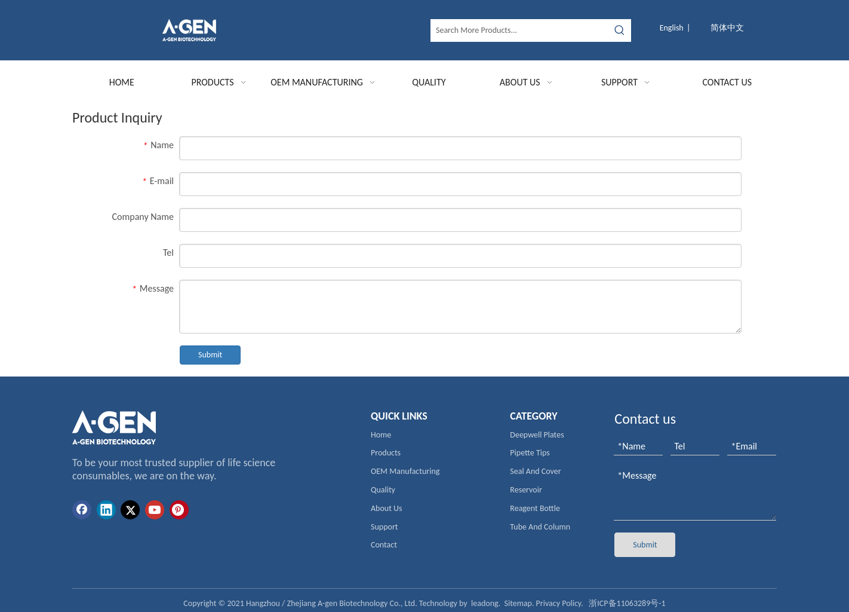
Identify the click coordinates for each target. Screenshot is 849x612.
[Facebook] (81, 509)
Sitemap (518, 603)
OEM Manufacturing (405, 471)
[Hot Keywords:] (619, 30)
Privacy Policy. (559, 603)
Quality (383, 490)
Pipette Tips (529, 453)
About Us (386, 508)
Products (386, 453)
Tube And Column (540, 527)
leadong (485, 603)
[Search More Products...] (520, 30)
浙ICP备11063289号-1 (627, 603)
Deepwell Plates (537, 435)
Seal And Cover (535, 471)
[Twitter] (130, 509)
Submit (210, 355)
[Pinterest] (179, 509)
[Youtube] (154, 509)
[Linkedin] (106, 509)
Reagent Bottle (535, 508)
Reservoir (526, 490)
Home (381, 435)
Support (384, 527)
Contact (384, 545)
